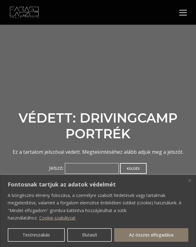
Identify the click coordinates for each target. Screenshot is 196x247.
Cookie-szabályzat (57, 218)
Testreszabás (36, 235)
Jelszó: (84, 168)
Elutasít (89, 235)
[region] (98, 211)
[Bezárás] (189, 180)
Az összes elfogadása (151, 235)
